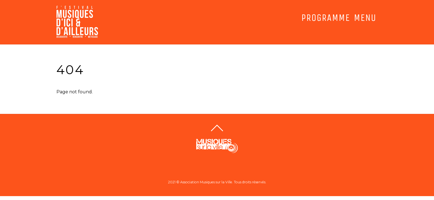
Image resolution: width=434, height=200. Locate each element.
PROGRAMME (325, 17)
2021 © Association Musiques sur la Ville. (200, 182)
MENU (365, 17)
